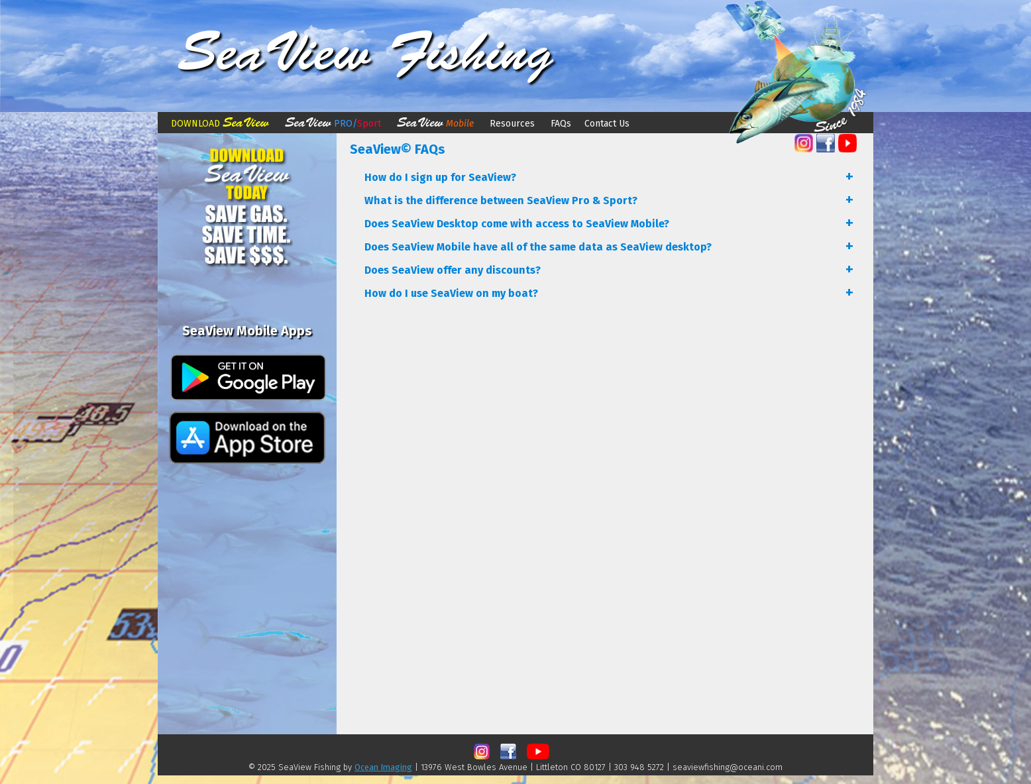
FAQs (559, 123)
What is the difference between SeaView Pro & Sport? (500, 200)
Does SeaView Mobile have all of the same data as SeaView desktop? (538, 247)
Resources (512, 123)
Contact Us (606, 123)
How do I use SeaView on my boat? (451, 293)
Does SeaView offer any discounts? (452, 270)
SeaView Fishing (365, 52)
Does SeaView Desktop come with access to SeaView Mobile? (516, 223)
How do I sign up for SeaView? (440, 177)
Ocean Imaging (383, 767)
